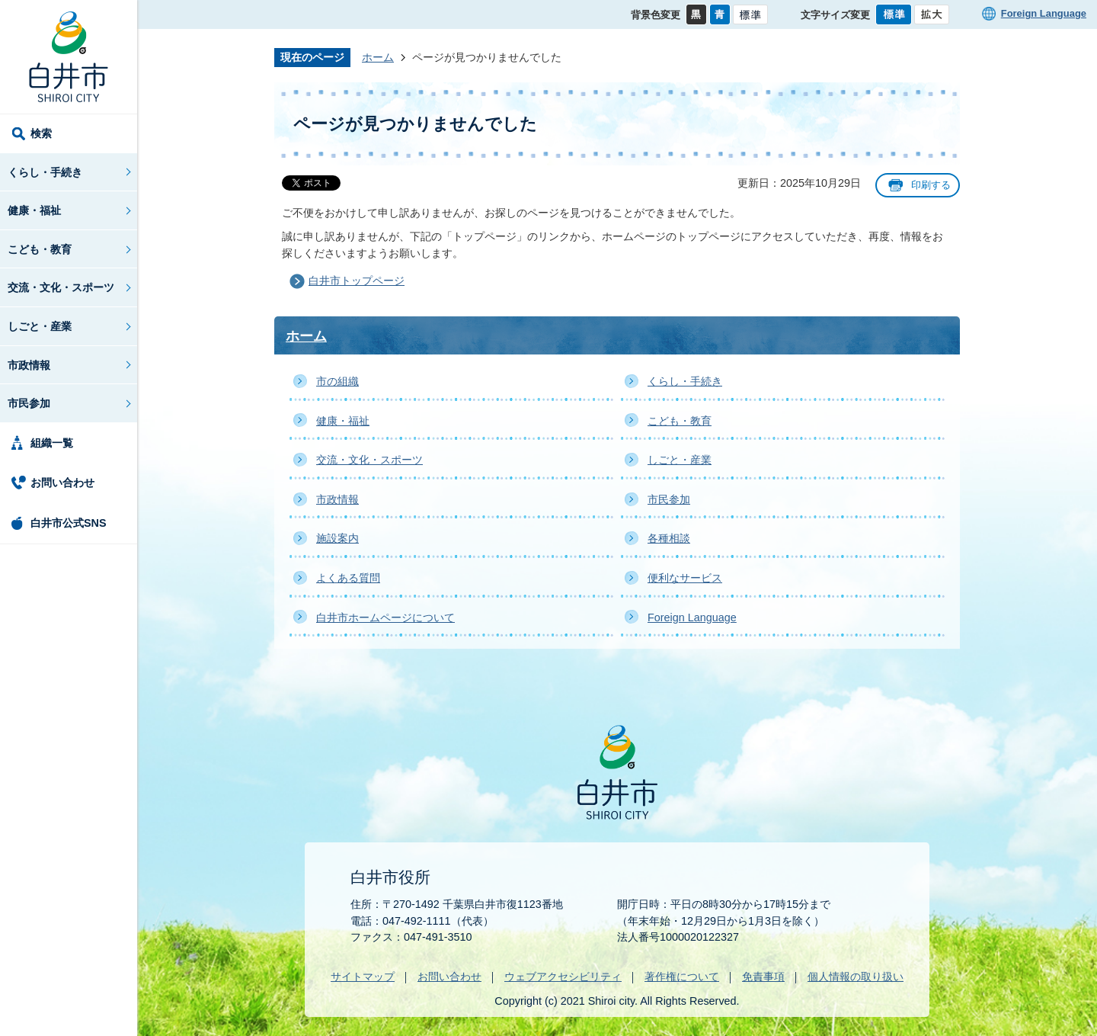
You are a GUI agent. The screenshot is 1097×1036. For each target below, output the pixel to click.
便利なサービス (685, 578)
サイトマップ (363, 976)
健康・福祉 (34, 210)
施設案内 (337, 538)
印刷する (931, 185)
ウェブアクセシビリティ (563, 976)
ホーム (378, 57)
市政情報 (29, 365)
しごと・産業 (40, 326)
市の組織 (337, 381)
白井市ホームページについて (385, 617)
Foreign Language (1043, 13)
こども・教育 (40, 249)
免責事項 (763, 976)
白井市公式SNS (68, 523)
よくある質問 (348, 578)
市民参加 (29, 403)
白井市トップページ (357, 280)
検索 (41, 133)
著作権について (681, 976)
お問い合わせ (62, 482)
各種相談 (669, 538)
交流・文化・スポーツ (61, 287)
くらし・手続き (45, 172)
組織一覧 (51, 443)
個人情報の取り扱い (856, 976)
